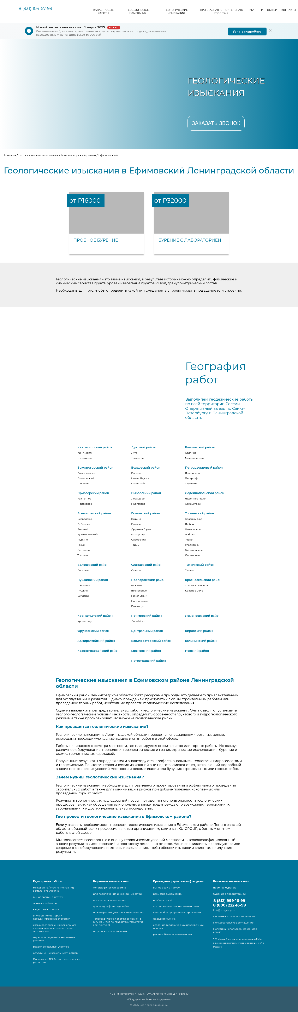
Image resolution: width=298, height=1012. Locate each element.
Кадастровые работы (103, 11)
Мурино (82, 539)
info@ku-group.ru (224, 910)
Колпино (190, 452)
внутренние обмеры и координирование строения (51, 917)
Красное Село (194, 590)
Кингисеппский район (94, 447)
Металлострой (194, 457)
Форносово (192, 555)
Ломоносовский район (203, 616)
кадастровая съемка (46, 909)
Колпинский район (200, 447)
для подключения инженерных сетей (117, 893)
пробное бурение (224, 887)
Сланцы (136, 570)
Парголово (138, 503)
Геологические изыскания (176, 11)
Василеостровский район (151, 641)
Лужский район (143, 447)
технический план (45, 903)
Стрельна (191, 483)
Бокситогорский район (95, 467)
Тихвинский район (199, 565)
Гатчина (136, 524)
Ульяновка (192, 544)
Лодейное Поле (195, 498)
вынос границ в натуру (48, 896)
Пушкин (82, 590)
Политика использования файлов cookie (235, 930)
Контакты (288, 9)
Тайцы (135, 544)
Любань (190, 524)
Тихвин (189, 570)
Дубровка (83, 524)
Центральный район (147, 631)
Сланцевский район (146, 565)
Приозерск (84, 503)
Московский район (146, 651)
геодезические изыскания (110, 931)
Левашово (138, 498)
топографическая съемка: (109, 887)
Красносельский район (203, 580)
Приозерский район (93, 493)
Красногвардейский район (98, 651)
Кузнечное (84, 498)
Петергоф (191, 478)
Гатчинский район (145, 513)
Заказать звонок (216, 123)
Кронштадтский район (95, 616)
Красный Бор (193, 518)
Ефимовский (85, 478)
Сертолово (84, 549)
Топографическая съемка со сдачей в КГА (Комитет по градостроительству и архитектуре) (118, 921)
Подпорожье (139, 600)
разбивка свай (162, 900)
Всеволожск (85, 518)
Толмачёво (138, 457)
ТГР (260, 9)
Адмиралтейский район (96, 641)
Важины (136, 585)
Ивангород (84, 457)
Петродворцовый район (204, 467)
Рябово (190, 534)
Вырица (136, 518)
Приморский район (146, 616)
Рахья (81, 544)
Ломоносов (192, 473)
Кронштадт (84, 621)
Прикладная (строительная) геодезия (221, 11)
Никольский (139, 595)
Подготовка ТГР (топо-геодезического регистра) (57, 960)
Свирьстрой (193, 503)
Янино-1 (82, 529)
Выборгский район (146, 493)
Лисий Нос (138, 621)
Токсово (82, 555)
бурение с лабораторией (229, 893)
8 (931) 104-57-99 (35, 8)
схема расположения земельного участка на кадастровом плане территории (55, 928)
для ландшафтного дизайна (111, 906)
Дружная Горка (141, 529)
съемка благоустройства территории (177, 912)
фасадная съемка (164, 918)
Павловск (83, 585)
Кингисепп (84, 452)
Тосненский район (199, 513)
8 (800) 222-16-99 (229, 905)
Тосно (189, 539)
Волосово (83, 570)
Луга (134, 452)
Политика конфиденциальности (234, 916)
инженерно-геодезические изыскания (118, 912)
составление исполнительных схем (176, 906)
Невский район (197, 651)
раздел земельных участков (51, 946)
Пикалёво (83, 483)
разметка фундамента (167, 893)
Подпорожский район (148, 580)
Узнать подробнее (247, 31)
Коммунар (138, 534)
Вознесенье (139, 590)
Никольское (193, 529)
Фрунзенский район (93, 631)
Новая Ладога (140, 478)
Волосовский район (92, 565)
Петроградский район (148, 661)
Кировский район (199, 631)
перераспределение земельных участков (54, 939)
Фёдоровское (194, 549)
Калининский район (201, 641)
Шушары (83, 595)
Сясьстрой (138, 483)
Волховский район (145, 467)
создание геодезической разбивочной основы (178, 926)
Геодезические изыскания (137, 11)
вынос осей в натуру (166, 887)
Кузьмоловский (87, 534)
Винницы (137, 606)
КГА (252, 9)
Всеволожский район (94, 513)
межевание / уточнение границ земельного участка (53, 889)
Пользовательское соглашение (233, 922)
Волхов (136, 473)
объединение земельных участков (55, 952)
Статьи (272, 9)
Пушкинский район (92, 580)
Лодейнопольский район (204, 493)
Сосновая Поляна (196, 585)
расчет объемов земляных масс (173, 934)
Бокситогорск (86, 473)
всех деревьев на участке (109, 900)
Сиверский (138, 539)
